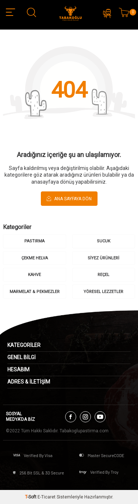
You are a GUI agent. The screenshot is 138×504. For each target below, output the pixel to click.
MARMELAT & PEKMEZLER (35, 291)
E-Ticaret (47, 497)
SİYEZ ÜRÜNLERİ (103, 258)
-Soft (31, 497)
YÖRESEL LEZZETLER (103, 291)
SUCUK (103, 241)
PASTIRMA (34, 241)
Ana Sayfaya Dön (69, 198)
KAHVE (34, 274)
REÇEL (103, 274)
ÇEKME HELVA (34, 258)
